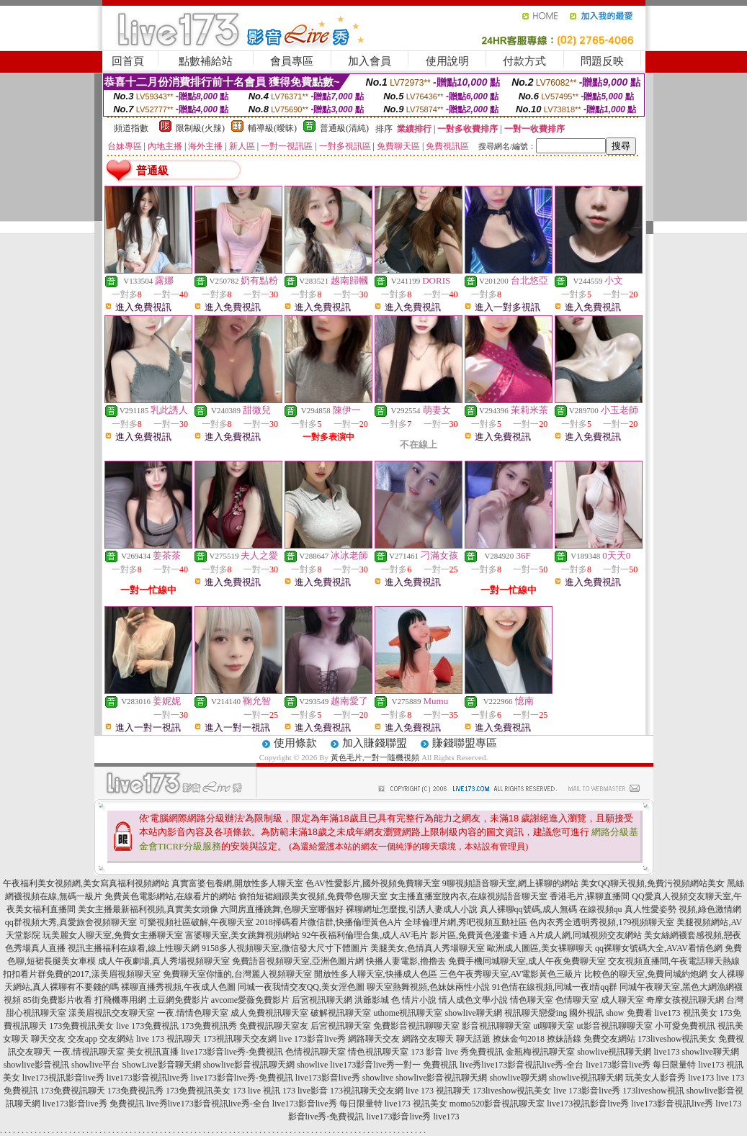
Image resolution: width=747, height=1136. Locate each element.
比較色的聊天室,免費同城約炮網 (645, 974)
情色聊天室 (531, 1000)
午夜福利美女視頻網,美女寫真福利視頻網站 (86, 883)
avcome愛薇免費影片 (250, 1000)
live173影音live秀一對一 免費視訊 (393, 1065)
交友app (82, 1039)
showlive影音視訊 (36, 1065)
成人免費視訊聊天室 (269, 1013)
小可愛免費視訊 (685, 1026)
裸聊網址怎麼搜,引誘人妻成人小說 (412, 909)
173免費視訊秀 (209, 1026)
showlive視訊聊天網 (614, 1052)
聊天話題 (473, 1039)
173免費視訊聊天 (72, 1091)
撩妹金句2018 (519, 1039)
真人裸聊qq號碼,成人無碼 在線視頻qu (551, 909)
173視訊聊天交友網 (240, 1039)
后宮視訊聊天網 (322, 1000)
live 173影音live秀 (312, 1039)
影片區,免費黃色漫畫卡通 (478, 935)
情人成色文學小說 (473, 1000)
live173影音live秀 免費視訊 (93, 1104)
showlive (312, 1065)
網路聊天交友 (374, 1039)
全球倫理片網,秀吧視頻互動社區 (465, 922)
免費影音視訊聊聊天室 (416, 1026)
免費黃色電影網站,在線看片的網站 (170, 896)
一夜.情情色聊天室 (192, 1013)
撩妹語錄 (564, 1039)
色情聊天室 (577, 1000)
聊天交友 (48, 1039)
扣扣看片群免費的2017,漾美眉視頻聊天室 (82, 974)
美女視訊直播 (153, 1052)
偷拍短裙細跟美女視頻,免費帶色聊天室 (313, 896)
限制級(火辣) (200, 128)
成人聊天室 (622, 1000)
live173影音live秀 (327, 1078)
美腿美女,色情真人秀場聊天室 (427, 948)
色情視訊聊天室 (315, 1052)
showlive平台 (95, 1065)
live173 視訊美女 (686, 1013)
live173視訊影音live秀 (63, 1078)
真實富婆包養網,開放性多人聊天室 (237, 883)
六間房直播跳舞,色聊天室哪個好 (282, 909)
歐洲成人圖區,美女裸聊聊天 (540, 948)
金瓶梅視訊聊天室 (540, 1052)
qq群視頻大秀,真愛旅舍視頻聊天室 (71, 922)
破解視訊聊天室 (340, 1013)
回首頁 (128, 61)
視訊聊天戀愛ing (535, 1013)
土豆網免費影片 (178, 1000)
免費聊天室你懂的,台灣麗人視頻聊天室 (237, 974)
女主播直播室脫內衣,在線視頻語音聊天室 (468, 896)
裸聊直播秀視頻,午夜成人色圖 (178, 987)
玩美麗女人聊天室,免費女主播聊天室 (113, 935)
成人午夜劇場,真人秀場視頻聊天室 (164, 961)
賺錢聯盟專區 (464, 743)
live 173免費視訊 (147, 1026)
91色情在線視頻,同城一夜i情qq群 (554, 987)
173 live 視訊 (256, 1091)
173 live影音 (305, 1091)
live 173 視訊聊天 (168, 1039)
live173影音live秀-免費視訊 (232, 1052)
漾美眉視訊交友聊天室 (111, 1013)
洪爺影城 (371, 1000)
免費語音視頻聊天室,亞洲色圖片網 (298, 961)
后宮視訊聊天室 (340, 1026)
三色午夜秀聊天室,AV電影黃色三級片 (511, 974)
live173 (666, 1052)
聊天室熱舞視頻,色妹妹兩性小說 (428, 987)
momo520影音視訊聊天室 (497, 1104)
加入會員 (369, 61)
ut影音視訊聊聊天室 (615, 1026)
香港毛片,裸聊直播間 (590, 896)
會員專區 (291, 61)
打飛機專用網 (120, 1000)
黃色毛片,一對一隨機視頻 (375, 757)
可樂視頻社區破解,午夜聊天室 (196, 922)
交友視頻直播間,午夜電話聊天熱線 (674, 961)
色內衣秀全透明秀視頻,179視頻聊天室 (601, 922)
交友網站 (116, 1039)
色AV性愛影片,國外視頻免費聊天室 (372, 883)
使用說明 (447, 61)
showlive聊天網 (472, 1013)
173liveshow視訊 (653, 1091)
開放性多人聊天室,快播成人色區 (375, 974)
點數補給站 (206, 61)
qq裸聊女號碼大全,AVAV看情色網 (659, 948)
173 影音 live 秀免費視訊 (457, 1052)
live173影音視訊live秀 (148, 1078)
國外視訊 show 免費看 (610, 1013)
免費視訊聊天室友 (273, 1026)
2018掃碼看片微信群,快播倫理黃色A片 (329, 922)
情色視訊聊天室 (378, 1052)
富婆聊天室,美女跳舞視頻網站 (242, 935)
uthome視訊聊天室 (407, 1013)
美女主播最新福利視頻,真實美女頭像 (148, 909)
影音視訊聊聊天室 (496, 1026)
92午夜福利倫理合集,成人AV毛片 (365, 935)
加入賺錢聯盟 (374, 743)
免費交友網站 (609, 1039)
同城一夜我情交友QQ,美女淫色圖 (301, 987)
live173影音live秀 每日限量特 (641, 1065)
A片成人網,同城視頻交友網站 (585, 935)
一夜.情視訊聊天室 (89, 1052)
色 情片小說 (414, 1000)
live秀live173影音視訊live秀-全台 (521, 1065)
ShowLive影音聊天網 (161, 1065)
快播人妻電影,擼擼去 (406, 961)
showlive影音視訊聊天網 (249, 1065)
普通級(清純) (344, 128)
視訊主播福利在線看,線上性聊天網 (134, 948)
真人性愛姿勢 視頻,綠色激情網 (683, 909)
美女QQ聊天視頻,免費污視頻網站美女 (653, 883)
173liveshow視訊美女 (677, 1039)
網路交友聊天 (428, 1039)
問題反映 (602, 61)
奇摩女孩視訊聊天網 (685, 1000)
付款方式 (524, 61)
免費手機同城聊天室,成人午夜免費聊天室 (527, 961)
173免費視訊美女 (81, 1026)
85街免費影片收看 (57, 1000)
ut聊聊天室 (553, 1026)
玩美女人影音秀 (655, 1078)
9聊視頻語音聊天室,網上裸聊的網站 (510, 883)
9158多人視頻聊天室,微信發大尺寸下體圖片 (285, 948)
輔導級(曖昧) (272, 128)
